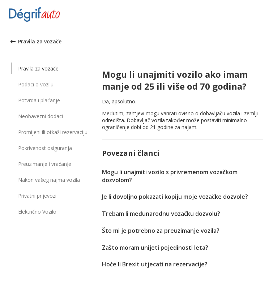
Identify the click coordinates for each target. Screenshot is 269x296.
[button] (261, 14)
